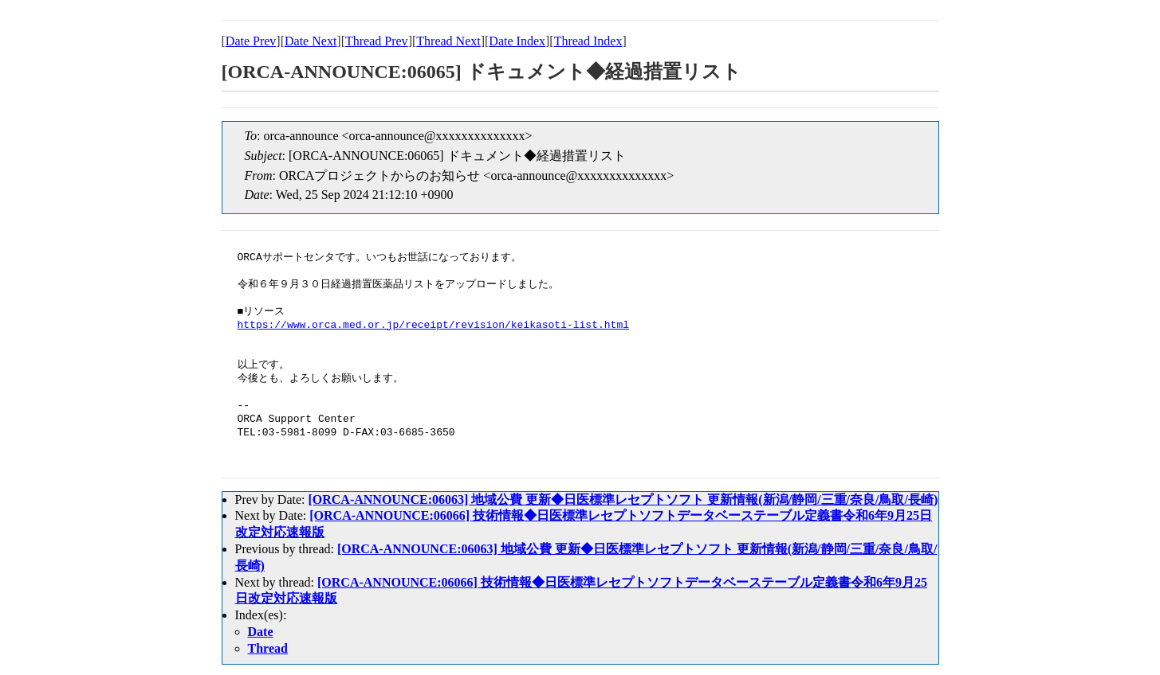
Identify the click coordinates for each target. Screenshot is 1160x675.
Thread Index (588, 41)
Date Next (310, 41)
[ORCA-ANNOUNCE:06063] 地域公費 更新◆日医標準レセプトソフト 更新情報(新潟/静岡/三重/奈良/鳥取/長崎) (623, 499)
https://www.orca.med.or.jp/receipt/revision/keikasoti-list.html (433, 325)
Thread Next (448, 41)
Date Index (517, 41)
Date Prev (251, 41)
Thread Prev (376, 41)
